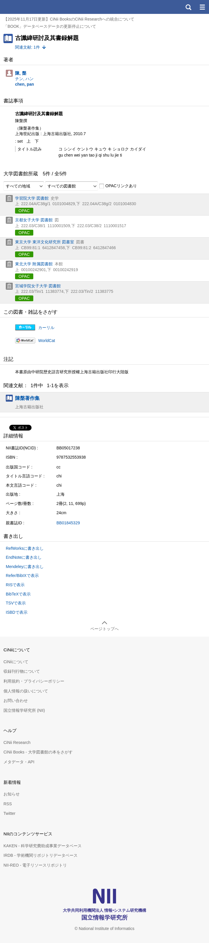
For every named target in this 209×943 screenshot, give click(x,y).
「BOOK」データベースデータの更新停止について (49, 26)
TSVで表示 (16, 603)
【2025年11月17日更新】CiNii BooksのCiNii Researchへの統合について (68, 19)
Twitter (9, 813)
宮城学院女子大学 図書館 (38, 286)
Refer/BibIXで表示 (22, 575)
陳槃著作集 (27, 398)
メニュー (202, 7)
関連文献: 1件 (27, 47)
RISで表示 (15, 584)
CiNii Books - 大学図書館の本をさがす (38, 752)
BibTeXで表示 (18, 594)
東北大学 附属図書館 (34, 264)
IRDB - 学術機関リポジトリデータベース (40, 855)
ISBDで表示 (17, 612)
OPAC (24, 210)
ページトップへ (104, 628)
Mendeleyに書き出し (25, 566)
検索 (188, 7)
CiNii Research (16, 742)
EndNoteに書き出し (24, 557)
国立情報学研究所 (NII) (24, 710)
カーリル (46, 327)
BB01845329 (68, 523)
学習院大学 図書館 (32, 198)
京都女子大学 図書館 (34, 220)
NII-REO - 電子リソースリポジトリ (35, 865)
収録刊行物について (21, 671)
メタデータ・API (18, 762)
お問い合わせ (15, 700)
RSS (7, 804)
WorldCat (46, 340)
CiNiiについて (15, 661)
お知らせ (11, 794)
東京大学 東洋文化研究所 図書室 (44, 242)
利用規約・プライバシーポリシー (33, 681)
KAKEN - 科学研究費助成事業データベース (42, 845)
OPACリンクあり (118, 186)
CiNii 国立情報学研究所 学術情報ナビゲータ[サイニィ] (25, 7)
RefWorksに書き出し (25, 548)
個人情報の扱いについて (25, 691)
